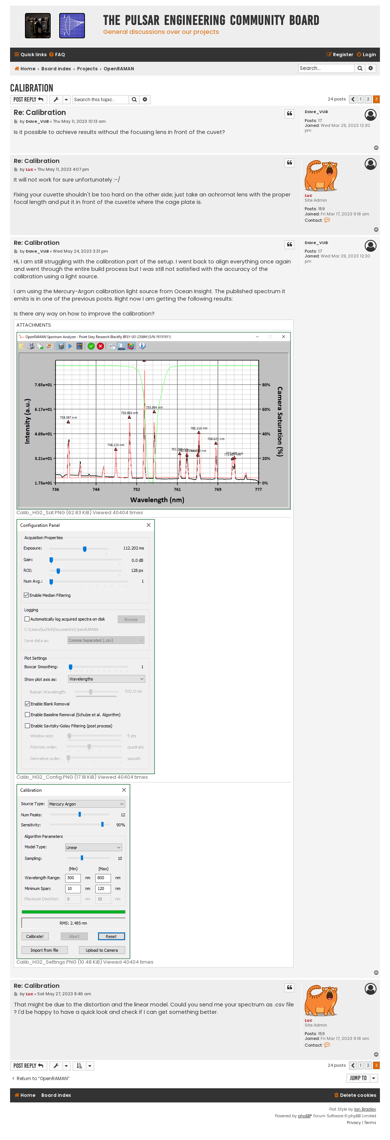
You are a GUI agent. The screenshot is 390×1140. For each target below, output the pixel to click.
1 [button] (360, 99)
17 (320, 120)
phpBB (304, 1116)
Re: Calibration (40, 112)
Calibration (31, 88)
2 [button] (368, 99)
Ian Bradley (365, 1109)
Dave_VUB (316, 111)
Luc (308, 195)
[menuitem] (56, 55)
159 (321, 208)
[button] (352, 99)
